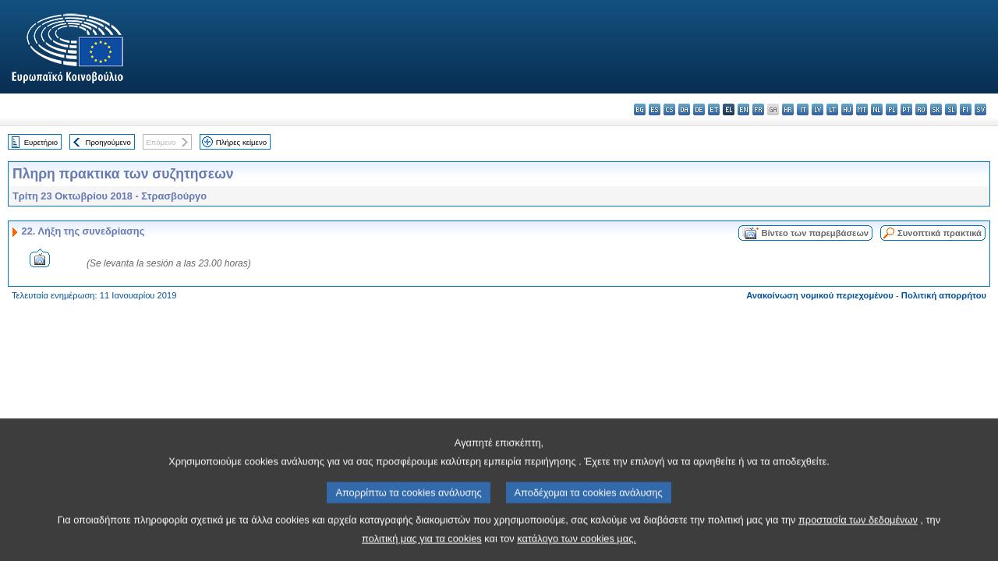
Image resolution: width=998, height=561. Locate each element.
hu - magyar (847, 109)
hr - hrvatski (788, 109)
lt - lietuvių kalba (832, 109)
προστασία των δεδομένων (858, 537)
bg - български (640, 109)
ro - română (921, 109)
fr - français (758, 109)
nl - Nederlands (877, 109)
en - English (743, 109)
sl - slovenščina (951, 109)
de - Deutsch (699, 109)
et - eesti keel (714, 109)
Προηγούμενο (107, 142)
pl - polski (891, 109)
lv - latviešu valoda (817, 109)
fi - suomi (965, 109)
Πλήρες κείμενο (241, 142)
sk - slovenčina (936, 109)
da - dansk (684, 109)
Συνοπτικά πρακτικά (939, 233)
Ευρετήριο (41, 142)
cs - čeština (669, 109)
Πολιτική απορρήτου (943, 295)
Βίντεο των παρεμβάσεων (815, 233)
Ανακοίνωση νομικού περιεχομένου (820, 295)
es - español (654, 109)
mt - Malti (862, 109)
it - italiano (803, 109)
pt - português (906, 109)
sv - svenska (980, 109)
